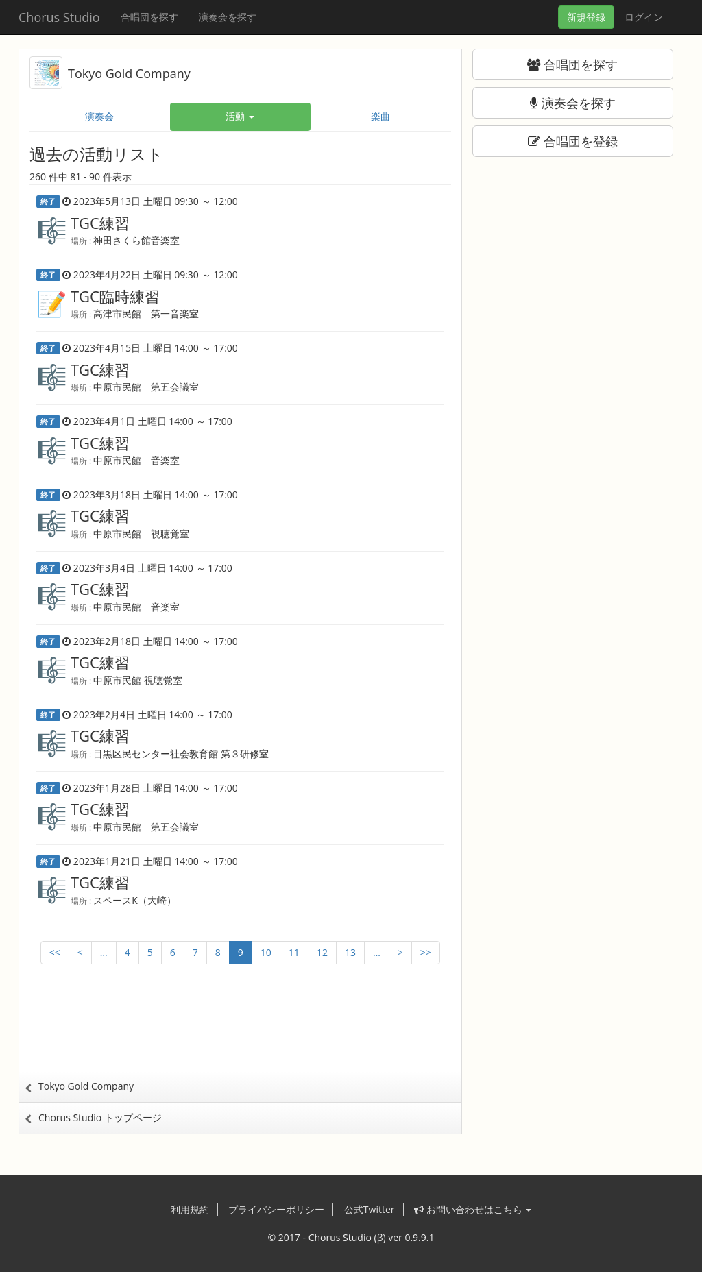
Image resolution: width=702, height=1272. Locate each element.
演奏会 (99, 116)
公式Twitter (369, 1209)
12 (322, 952)
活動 (240, 116)
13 (350, 952)
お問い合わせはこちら (472, 1209)
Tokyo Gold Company (129, 73)
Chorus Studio (59, 17)
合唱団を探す (149, 16)
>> (425, 952)
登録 (586, 16)
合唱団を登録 (573, 141)
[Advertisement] (240, 1029)
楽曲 (380, 116)
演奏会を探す (227, 16)
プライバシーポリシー (276, 1209)
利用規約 (190, 1209)
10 (266, 952)
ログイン (644, 16)
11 (294, 952)
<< (54, 952)
